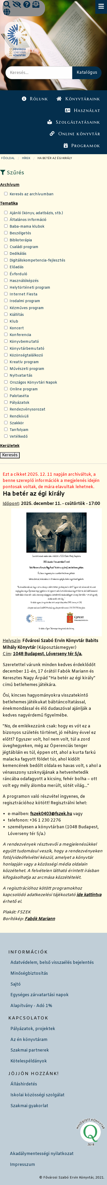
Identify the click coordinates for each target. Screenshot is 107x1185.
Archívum (9, 185)
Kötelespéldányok (28, 1061)
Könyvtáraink (78, 99)
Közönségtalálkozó (26, 355)
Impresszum (22, 1164)
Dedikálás (18, 253)
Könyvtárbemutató (27, 348)
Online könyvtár (75, 134)
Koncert (17, 328)
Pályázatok (19, 402)
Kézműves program (27, 308)
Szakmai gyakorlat (29, 1106)
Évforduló (18, 274)
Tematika (9, 203)
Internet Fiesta (23, 294)
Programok (82, 145)
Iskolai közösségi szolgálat (37, 1095)
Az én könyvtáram (28, 1039)
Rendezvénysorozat (27, 409)
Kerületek (9, 446)
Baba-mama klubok (27, 226)
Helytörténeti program (30, 287)
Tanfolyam (19, 430)
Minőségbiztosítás (29, 973)
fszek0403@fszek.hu (51, 814)
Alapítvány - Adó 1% (31, 1006)
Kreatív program (24, 362)
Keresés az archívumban (32, 194)
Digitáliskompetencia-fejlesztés (37, 260)
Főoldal (8, 158)
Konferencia (20, 335)
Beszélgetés (20, 233)
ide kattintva (88, 895)
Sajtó (15, 984)
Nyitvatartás (21, 375)
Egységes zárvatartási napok (39, 995)
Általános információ (28, 220)
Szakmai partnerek (29, 1050)
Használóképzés (24, 281)
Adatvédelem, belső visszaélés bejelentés (52, 962)
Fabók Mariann (40, 919)
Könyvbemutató (24, 341)
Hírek (26, 158)
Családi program (24, 247)
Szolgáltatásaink (73, 122)
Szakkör (17, 423)
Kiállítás (17, 314)
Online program (24, 389)
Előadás (17, 267)
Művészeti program (27, 369)
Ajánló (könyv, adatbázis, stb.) (36, 213)
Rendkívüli (19, 416)
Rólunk (35, 99)
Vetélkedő (19, 436)
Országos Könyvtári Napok (33, 382)
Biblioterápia (21, 240)
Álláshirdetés (23, 1084)
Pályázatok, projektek (32, 1029)
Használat (82, 110)
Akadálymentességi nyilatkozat (42, 1154)
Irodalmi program (25, 301)
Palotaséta (19, 396)
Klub (14, 321)
